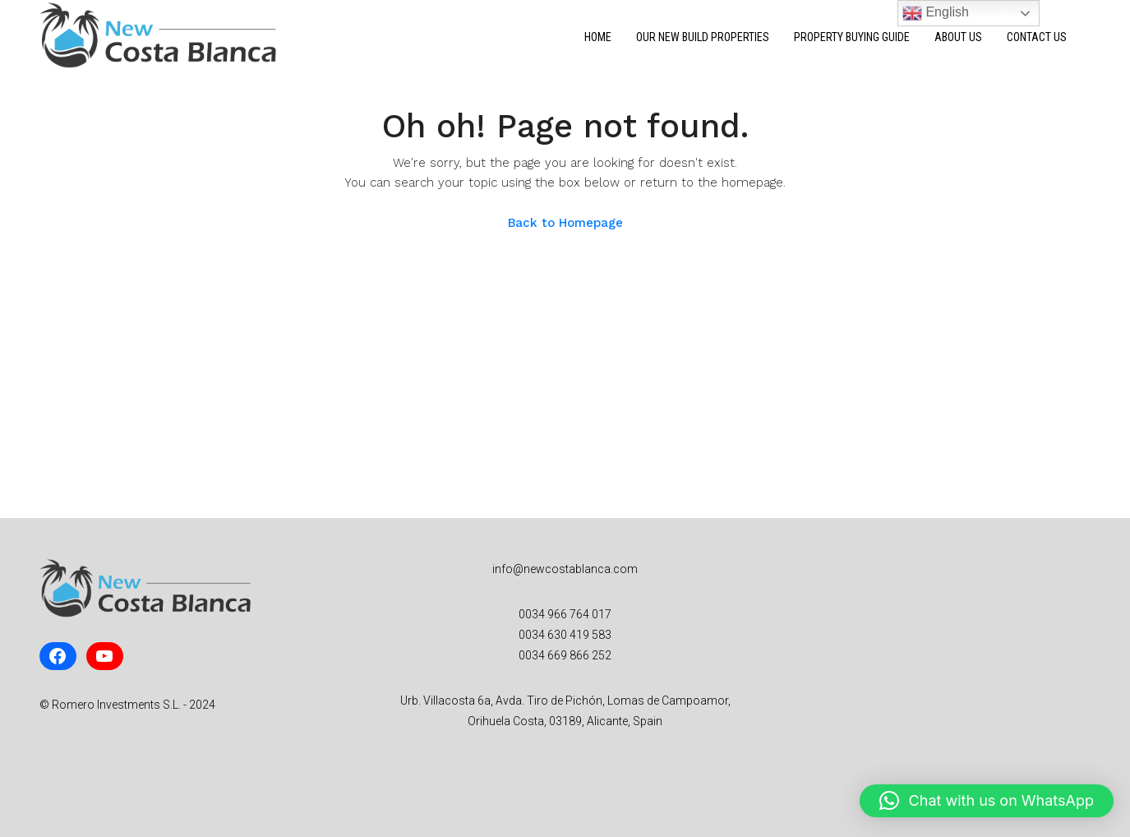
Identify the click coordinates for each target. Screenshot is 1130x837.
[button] (987, 800)
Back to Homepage (565, 222)
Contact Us (1037, 37)
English (935, 13)
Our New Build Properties (702, 37)
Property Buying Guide (852, 37)
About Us (958, 37)
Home (597, 37)
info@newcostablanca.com (565, 569)
